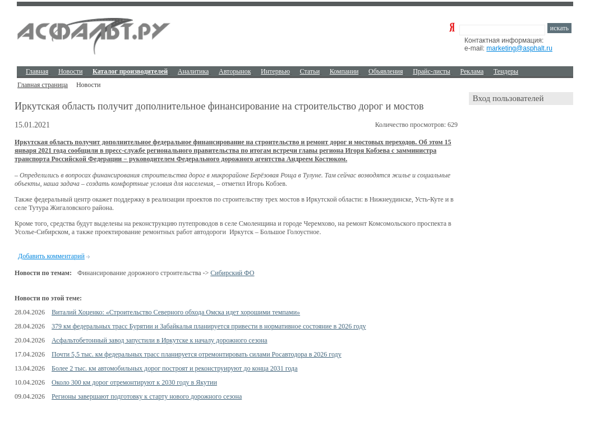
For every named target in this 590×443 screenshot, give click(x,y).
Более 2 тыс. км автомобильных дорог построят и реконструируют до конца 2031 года (175, 368)
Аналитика (193, 71)
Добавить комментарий (51, 256)
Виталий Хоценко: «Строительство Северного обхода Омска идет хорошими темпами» (176, 312)
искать (559, 28)
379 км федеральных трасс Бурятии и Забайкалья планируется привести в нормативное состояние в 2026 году (209, 326)
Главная (37, 71)
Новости (70, 71)
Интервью (275, 71)
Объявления (385, 71)
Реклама (472, 71)
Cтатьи (310, 71)
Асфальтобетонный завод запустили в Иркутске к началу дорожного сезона (160, 340)
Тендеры (506, 71)
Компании (344, 71)
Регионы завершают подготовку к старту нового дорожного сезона (147, 396)
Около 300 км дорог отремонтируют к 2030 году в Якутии (134, 382)
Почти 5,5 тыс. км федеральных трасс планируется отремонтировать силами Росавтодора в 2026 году (197, 354)
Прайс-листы (431, 71)
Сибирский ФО (232, 273)
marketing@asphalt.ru (519, 48)
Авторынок (235, 71)
